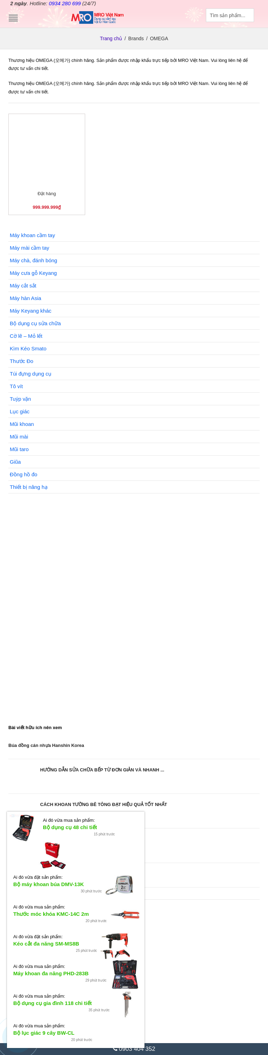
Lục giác (20, 411)
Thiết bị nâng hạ (28, 487)
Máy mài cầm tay (29, 248)
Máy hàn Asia (25, 298)
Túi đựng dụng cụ (30, 374)
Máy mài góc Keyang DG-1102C (70, 1000)
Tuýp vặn (20, 399)
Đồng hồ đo (23, 474)
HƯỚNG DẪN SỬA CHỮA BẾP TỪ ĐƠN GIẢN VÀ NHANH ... (102, 769)
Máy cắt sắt (23, 285)
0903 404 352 (134, 1049)
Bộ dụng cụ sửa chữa (35, 323)
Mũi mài (19, 437)
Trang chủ (111, 38)
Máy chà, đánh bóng (33, 260)
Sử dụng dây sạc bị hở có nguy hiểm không (55, 873)
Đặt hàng (47, 193)
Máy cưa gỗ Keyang (33, 273)
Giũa (15, 462)
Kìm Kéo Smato (28, 348)
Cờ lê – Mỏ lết (26, 336)
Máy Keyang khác (30, 311)
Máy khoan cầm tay (32, 235)
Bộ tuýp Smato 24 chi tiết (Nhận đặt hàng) (80, 962)
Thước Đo (21, 361)
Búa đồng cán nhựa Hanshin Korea (46, 745)
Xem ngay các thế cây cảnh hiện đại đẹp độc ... (90, 839)
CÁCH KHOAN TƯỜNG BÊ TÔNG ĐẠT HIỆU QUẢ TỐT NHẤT (103, 804)
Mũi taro (19, 449)
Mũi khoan (22, 424)
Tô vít (16, 386)
